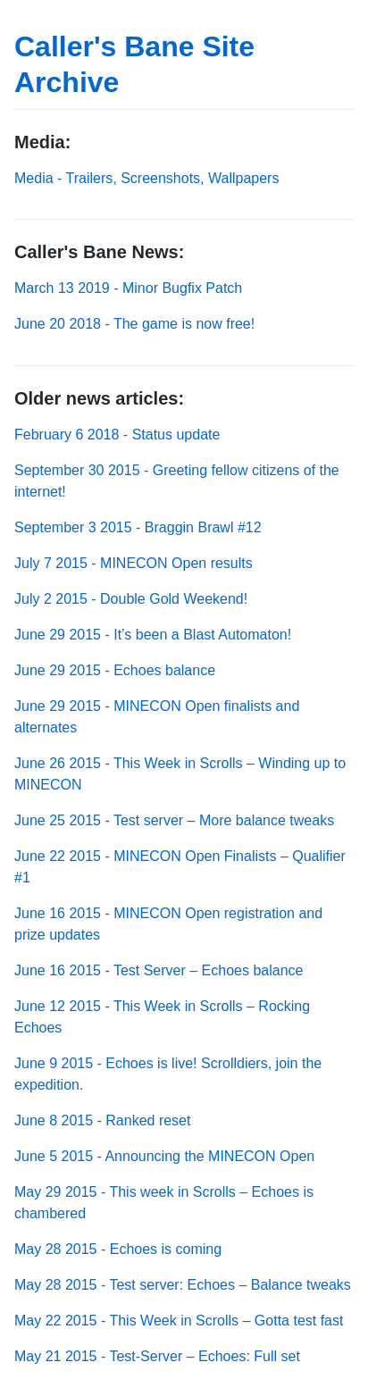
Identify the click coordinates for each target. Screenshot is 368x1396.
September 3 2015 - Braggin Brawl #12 (138, 527)
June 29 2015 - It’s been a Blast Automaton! (152, 634)
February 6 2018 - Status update (117, 434)
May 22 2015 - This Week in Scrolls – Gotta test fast (178, 1320)
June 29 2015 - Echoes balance (114, 670)
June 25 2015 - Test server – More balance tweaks (174, 820)
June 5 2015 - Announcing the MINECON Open (164, 1156)
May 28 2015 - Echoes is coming (118, 1249)
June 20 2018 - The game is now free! (134, 323)
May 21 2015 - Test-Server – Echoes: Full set (157, 1356)
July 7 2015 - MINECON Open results (133, 563)
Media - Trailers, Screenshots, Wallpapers (146, 178)
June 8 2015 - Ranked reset (102, 1120)
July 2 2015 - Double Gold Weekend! (130, 598)
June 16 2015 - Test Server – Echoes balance (158, 970)
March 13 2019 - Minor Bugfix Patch (128, 288)
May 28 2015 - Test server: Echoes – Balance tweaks (182, 1284)
